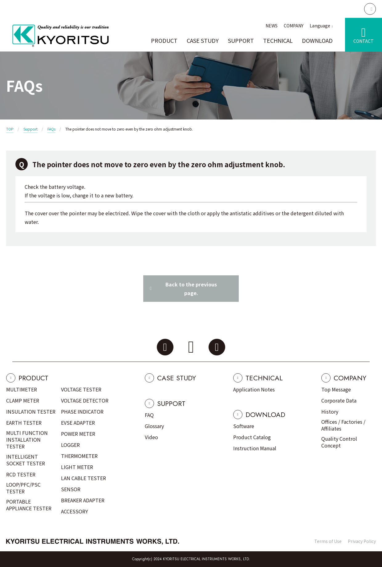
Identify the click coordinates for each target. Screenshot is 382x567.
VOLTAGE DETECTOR (84, 400)
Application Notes (254, 389)
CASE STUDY (203, 40)
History (329, 411)
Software (243, 426)
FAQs (51, 129)
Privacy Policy (362, 541)
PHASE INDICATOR (82, 411)
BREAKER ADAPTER (82, 500)
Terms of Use (328, 541)
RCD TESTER (20, 474)
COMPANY (293, 25)
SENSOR (70, 489)
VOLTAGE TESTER (81, 389)
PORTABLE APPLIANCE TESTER (28, 505)
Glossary (154, 426)
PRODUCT (164, 40)
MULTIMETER (21, 389)
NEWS (272, 25)
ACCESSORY (74, 511)
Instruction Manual (254, 448)
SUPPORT (241, 40)
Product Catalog (252, 437)
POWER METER (78, 433)
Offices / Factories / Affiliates (343, 425)
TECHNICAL (278, 40)
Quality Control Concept (339, 442)
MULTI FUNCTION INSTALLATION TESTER (27, 439)
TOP (10, 129)
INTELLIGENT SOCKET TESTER (25, 460)
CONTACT (363, 41)
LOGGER (70, 444)
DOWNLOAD (317, 40)
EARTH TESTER (24, 422)
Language (320, 25)
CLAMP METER (22, 400)
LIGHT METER (77, 467)
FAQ (149, 414)
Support (30, 129)
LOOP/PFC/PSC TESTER (23, 488)
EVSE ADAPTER (78, 422)
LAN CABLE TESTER (83, 478)
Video (151, 437)
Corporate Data (338, 400)
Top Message (336, 389)
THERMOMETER (79, 455)
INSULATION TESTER (30, 411)
